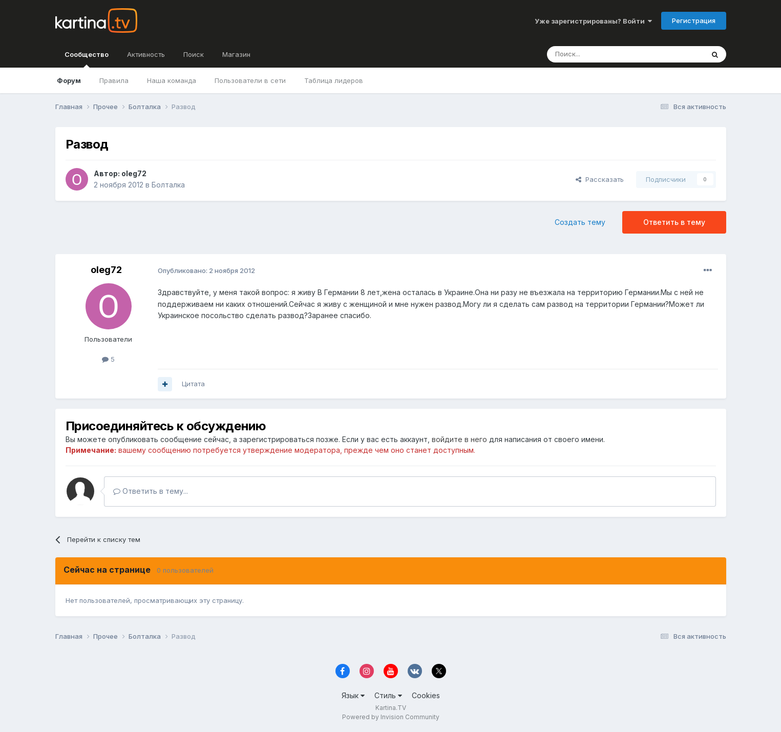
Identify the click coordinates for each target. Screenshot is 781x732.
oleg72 (133, 173)
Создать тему (580, 222)
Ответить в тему (674, 222)
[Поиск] (597, 54)
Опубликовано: (206, 270)
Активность (146, 54)
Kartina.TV (390, 708)
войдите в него (459, 439)
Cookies (426, 695)
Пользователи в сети (250, 80)
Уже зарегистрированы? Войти (593, 21)
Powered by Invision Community (390, 717)
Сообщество (87, 59)
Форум (69, 80)
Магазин (236, 54)
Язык (353, 695)
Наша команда (171, 80)
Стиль (388, 695)
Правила (114, 80)
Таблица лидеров (333, 80)
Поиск (193, 54)
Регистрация (693, 20)
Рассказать (600, 179)
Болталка (168, 184)
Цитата (193, 384)
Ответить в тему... (150, 491)
